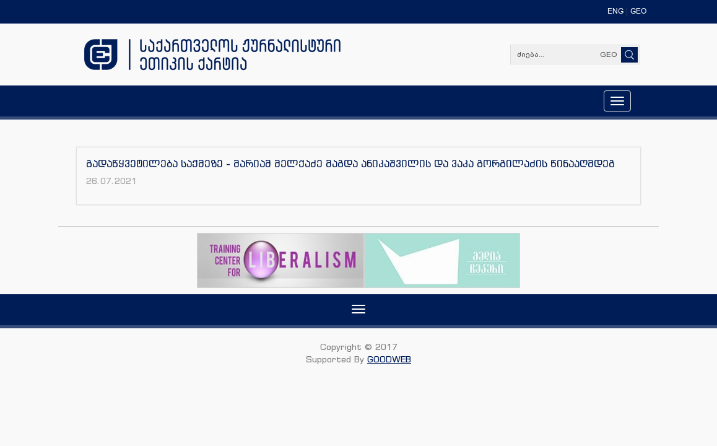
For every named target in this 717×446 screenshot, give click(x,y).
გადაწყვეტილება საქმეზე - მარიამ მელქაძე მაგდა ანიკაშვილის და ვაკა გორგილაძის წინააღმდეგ (350, 163)
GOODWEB (389, 359)
